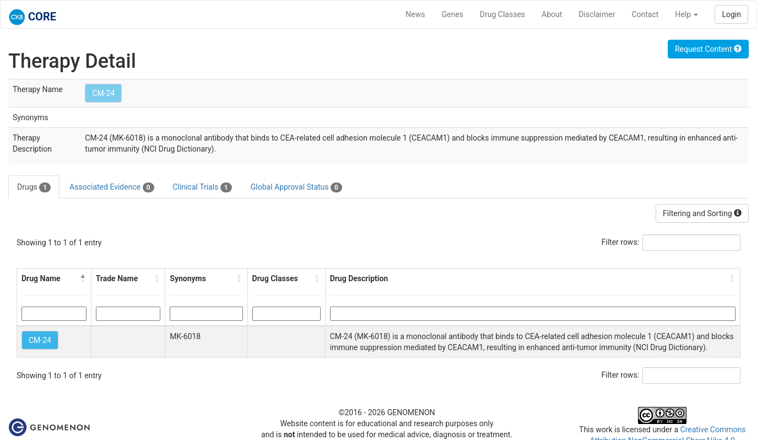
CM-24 (103, 93)
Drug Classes (502, 14)
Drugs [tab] (34, 187)
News (415, 14)
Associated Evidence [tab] (111, 187)
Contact (644, 14)
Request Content (708, 49)
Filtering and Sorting (702, 213)
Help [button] (686, 14)
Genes (452, 14)
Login (731, 14)
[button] (83, 278)
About (552, 14)
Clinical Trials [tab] (202, 187)
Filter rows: (621, 242)
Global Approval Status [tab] (296, 187)
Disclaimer (596, 14)
